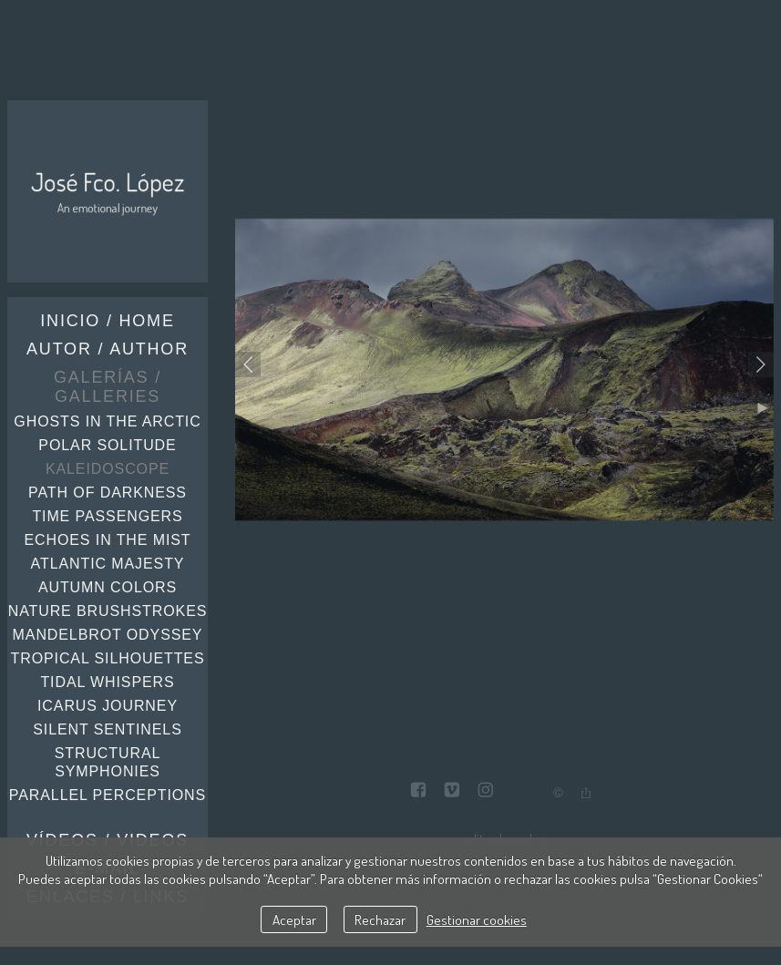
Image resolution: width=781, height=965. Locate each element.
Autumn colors (107, 587)
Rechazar (380, 919)
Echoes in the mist (107, 540)
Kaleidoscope (108, 469)
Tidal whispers (107, 682)
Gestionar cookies (476, 919)
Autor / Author (107, 349)
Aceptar (294, 919)
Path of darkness (107, 492)
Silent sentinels (107, 729)
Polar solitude (107, 445)
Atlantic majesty (108, 563)
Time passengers (107, 516)
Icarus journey (107, 705)
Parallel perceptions (107, 795)
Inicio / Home (107, 321)
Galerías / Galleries (107, 387)
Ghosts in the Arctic (107, 421)
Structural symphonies (108, 762)
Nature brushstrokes (108, 611)
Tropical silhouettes (108, 658)
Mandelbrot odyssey (108, 634)
